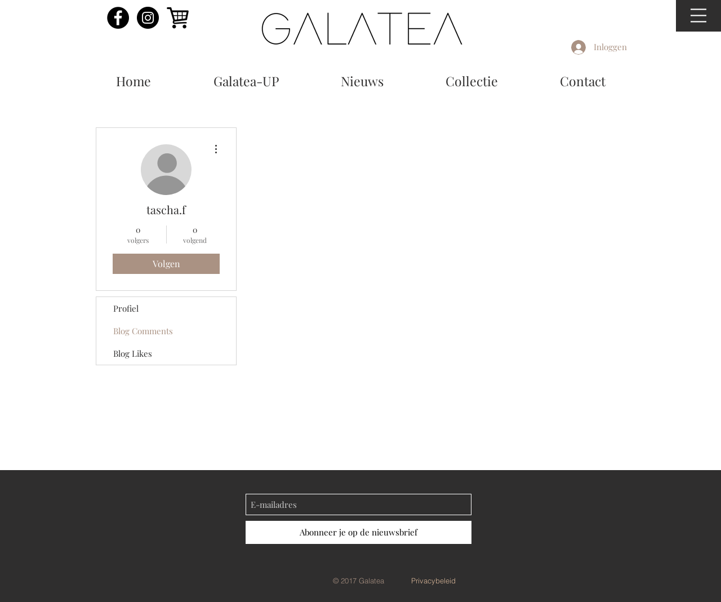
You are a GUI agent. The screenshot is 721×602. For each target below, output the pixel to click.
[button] (698, 15)
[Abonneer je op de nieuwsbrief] (358, 532)
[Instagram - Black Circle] (148, 18)
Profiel (126, 308)
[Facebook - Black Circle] (118, 18)
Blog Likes (132, 353)
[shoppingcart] (178, 18)
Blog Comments (143, 331)
